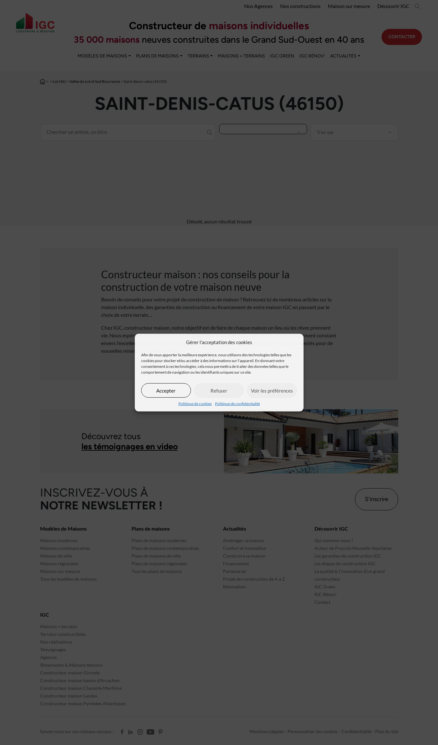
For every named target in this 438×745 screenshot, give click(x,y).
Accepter (166, 390)
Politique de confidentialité (237, 403)
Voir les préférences (272, 390)
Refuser (218, 390)
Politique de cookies (195, 403)
